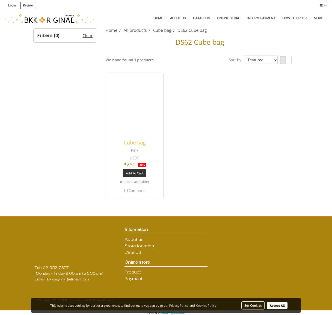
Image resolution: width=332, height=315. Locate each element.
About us (178, 18)
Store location (139, 245)
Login (12, 5)
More (318, 18)
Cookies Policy (206, 305)
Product (133, 272)
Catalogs (201, 18)
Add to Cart (134, 173)
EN (323, 5)
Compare (136, 190)
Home (158, 18)
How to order (294, 18)
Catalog (133, 252)
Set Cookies (253, 305)
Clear (87, 35)
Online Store (228, 18)
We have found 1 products (130, 59)
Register (28, 5)
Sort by (236, 59)
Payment (133, 278)
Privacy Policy (178, 305)
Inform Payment (261, 18)
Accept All (277, 305)
